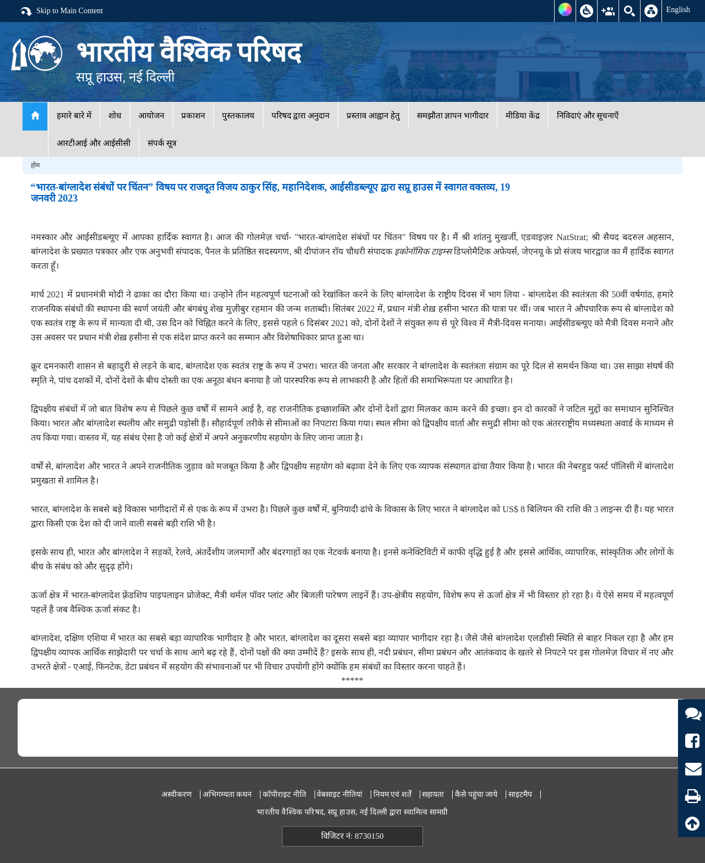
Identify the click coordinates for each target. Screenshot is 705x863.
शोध (115, 115)
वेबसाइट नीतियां (339, 794)
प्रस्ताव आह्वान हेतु (373, 115)
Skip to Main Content (61, 11)
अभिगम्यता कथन (227, 794)
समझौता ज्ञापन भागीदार (453, 115)
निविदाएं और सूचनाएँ (588, 115)
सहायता (433, 794)
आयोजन (151, 115)
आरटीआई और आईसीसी (94, 143)
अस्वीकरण (176, 794)
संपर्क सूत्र (162, 143)
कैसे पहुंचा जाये (476, 794)
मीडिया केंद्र (523, 115)
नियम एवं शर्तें (392, 794)
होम (35, 165)
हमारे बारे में (74, 115)
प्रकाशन (193, 115)
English (678, 9)
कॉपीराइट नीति (284, 794)
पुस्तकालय (238, 115)
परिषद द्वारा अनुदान (301, 115)
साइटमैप (520, 794)
